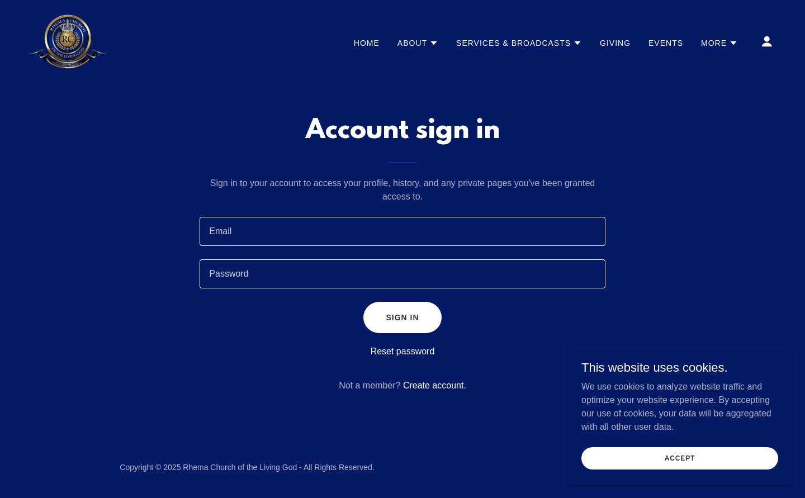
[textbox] (402, 231)
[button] (417, 43)
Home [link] (367, 43)
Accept (680, 458)
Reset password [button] (403, 351)
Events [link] (665, 43)
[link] (67, 40)
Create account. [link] (434, 385)
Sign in (402, 317)
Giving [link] (615, 43)
